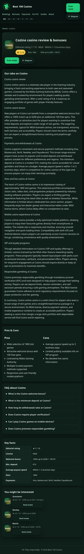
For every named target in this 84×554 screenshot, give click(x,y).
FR (18, 19)
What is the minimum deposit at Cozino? (29, 400)
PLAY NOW (70, 7)
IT (22, 19)
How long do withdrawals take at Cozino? (29, 407)
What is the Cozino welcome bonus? (27, 393)
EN (4, 19)
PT (27, 19)
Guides (44, 14)
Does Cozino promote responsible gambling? (31, 428)
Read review (28, 505)
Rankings (6, 14)
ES (14, 19)
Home (5, 28)
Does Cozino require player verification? (29, 414)
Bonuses (16, 14)
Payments (26, 14)
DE (9, 19)
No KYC (35, 14)
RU (31, 19)
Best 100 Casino (22, 6)
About (51, 14)
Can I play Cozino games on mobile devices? (31, 421)
